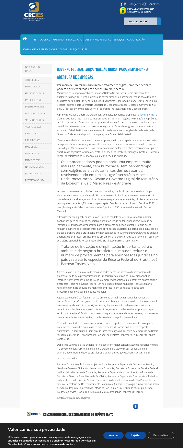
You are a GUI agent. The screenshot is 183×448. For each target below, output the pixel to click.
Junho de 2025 (32, 142)
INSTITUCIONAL (41, 40)
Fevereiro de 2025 (34, 169)
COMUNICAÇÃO (136, 40)
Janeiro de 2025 (33, 175)
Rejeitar (134, 435)
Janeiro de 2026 (33, 102)
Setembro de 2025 (34, 122)
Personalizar (160, 435)
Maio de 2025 (32, 149)
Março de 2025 (32, 162)
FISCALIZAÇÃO (74, 40)
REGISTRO (57, 40)
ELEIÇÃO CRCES (78, 51)
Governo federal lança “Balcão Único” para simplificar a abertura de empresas (102, 75)
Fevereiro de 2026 (34, 95)
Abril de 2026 (32, 82)
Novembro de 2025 (35, 115)
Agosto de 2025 (33, 129)
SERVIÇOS (119, 40)
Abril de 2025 (32, 155)
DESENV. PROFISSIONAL (98, 40)
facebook (145, 411)
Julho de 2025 (32, 135)
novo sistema (147, 116)
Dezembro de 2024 (34, 182)
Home (26, 40)
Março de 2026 (32, 89)
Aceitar (111, 435)
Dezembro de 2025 (34, 109)
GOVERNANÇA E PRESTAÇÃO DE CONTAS (44, 51)
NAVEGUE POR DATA (33, 70)
